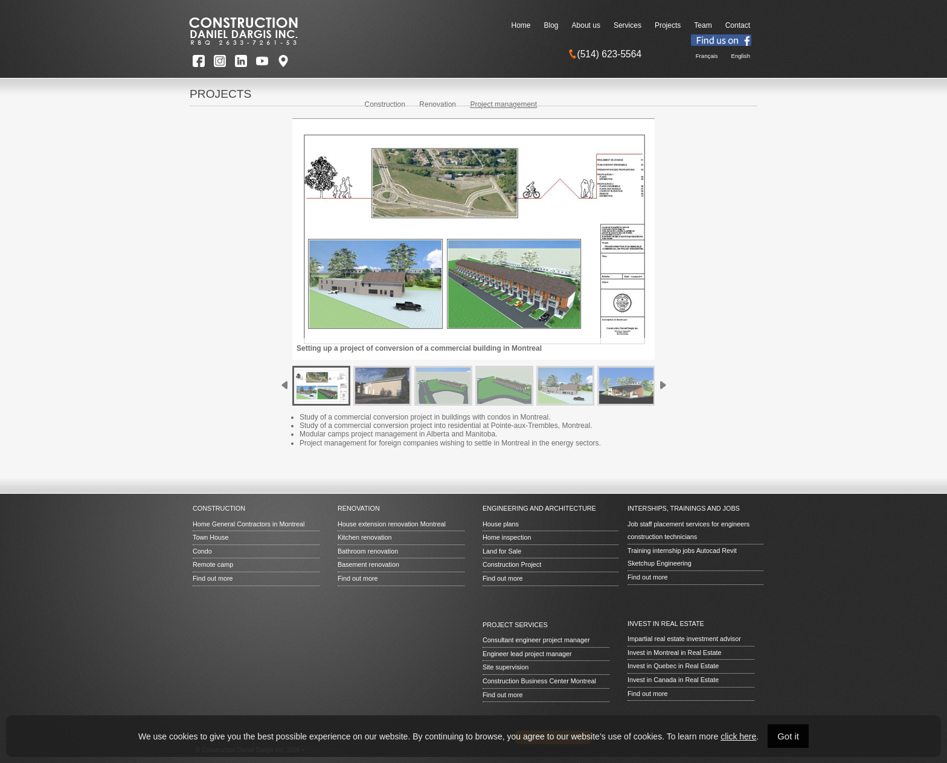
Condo (202, 551)
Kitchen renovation (364, 537)
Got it (788, 736)
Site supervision (505, 667)
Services (627, 25)
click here (738, 736)
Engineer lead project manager (527, 653)
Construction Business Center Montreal (539, 681)
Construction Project (512, 564)
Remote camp (213, 564)
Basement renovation (368, 564)
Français (707, 56)
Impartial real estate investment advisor (684, 638)
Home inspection (507, 537)
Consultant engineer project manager (536, 639)
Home (521, 25)
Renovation (437, 104)
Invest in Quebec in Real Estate (673, 665)
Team (702, 25)
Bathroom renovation (368, 551)
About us (586, 25)
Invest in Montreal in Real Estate (674, 652)
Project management (503, 104)
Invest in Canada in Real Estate (673, 679)
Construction (385, 104)
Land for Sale (502, 551)
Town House (210, 537)
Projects (668, 25)
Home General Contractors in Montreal (248, 524)
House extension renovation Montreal (392, 524)
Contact (737, 25)
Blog (551, 25)
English (740, 56)
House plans (501, 524)
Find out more (213, 578)
